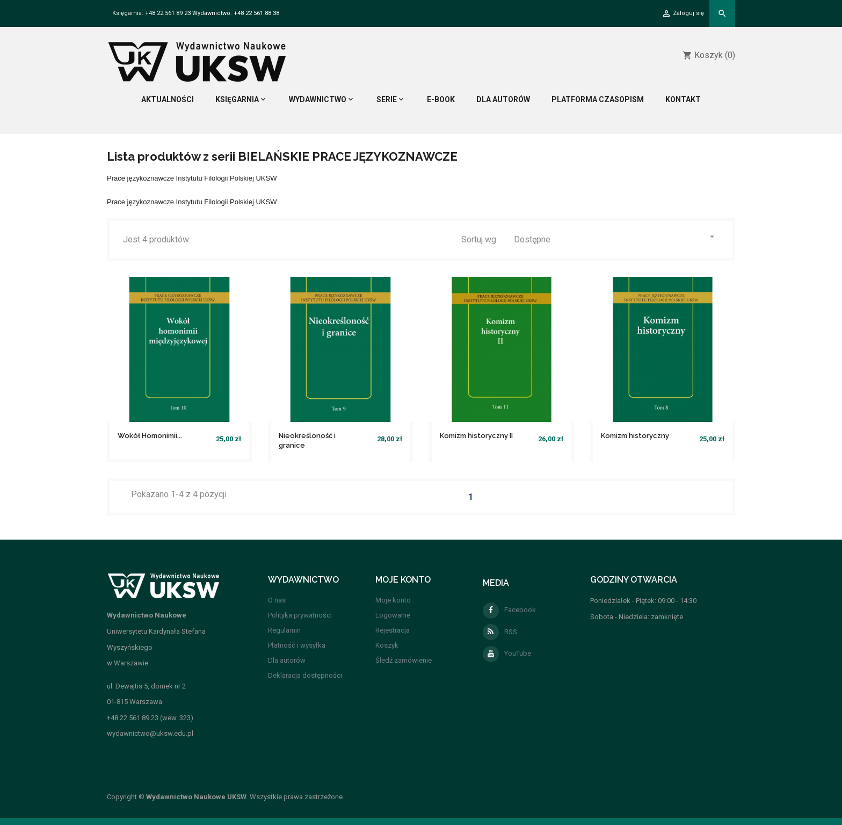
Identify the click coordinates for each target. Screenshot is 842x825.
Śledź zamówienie (403, 660)
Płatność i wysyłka (296, 645)
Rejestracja (392, 630)
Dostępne (615, 238)
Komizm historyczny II (476, 436)
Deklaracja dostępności (305, 675)
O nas (277, 600)
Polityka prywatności (300, 615)
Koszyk (386, 645)
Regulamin (284, 630)
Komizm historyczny (635, 436)
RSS (500, 632)
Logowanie (392, 615)
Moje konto (393, 600)
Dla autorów (287, 660)
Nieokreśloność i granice (307, 440)
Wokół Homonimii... (150, 436)
